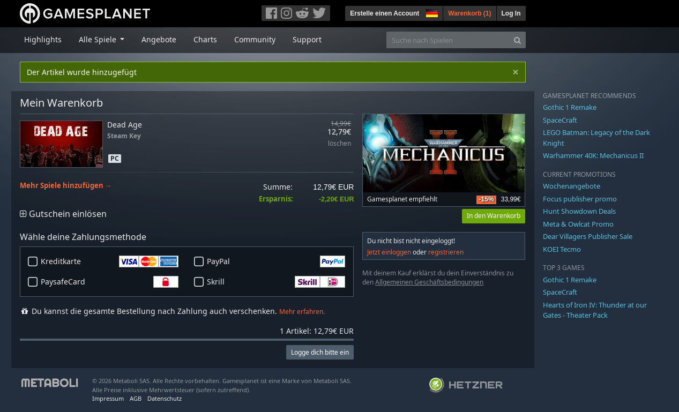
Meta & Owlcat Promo (578, 224)
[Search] (517, 40)
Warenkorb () (469, 13)
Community (254, 39)
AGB (135, 398)
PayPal (276, 261)
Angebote (158, 39)
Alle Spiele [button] (98, 39)
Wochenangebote (571, 186)
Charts (205, 39)
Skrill (276, 282)
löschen (339, 143)
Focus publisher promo (580, 199)
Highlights (43, 39)
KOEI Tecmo (562, 249)
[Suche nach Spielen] (448, 40)
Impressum (108, 398)
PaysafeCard (110, 282)
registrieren (446, 252)
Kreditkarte (110, 261)
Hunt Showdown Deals (579, 211)
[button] (431, 11)
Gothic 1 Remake (569, 107)
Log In (511, 13)
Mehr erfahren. (302, 312)
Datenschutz (164, 398)
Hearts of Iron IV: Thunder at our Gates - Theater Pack (595, 310)
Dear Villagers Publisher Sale (587, 236)
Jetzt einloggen (389, 252)
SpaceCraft (560, 120)
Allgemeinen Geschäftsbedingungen (429, 282)
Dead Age (124, 124)
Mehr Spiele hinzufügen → (66, 185)
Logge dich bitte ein (320, 352)
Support (307, 39)
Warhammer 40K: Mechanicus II (593, 155)
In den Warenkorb (493, 215)
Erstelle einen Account (384, 13)
